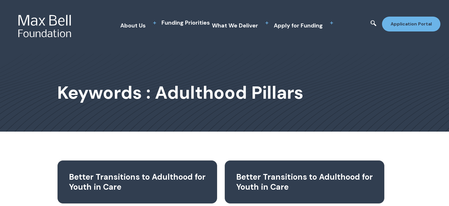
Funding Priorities (186, 22)
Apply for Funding (298, 25)
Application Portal (411, 24)
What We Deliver (235, 25)
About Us (133, 25)
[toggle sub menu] (154, 22)
